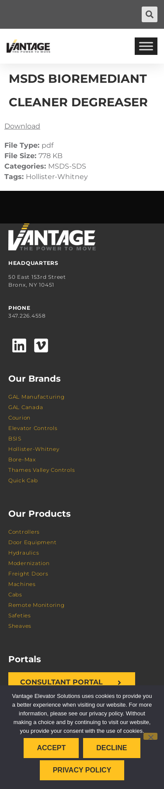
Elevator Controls (33, 428)
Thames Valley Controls (41, 470)
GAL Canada (25, 407)
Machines (22, 584)
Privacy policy (82, 770)
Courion (19, 417)
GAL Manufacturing (36, 396)
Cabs (15, 594)
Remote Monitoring (36, 605)
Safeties (19, 615)
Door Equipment (32, 542)
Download (22, 126)
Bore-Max (22, 459)
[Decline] (150, 736)
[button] (149, 14)
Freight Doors (28, 573)
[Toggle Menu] (146, 46)
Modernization (29, 563)
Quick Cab (23, 480)
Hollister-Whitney (33, 449)
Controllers (24, 531)
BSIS (14, 438)
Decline (111, 748)
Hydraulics (23, 552)
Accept (51, 748)
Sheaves (19, 626)
